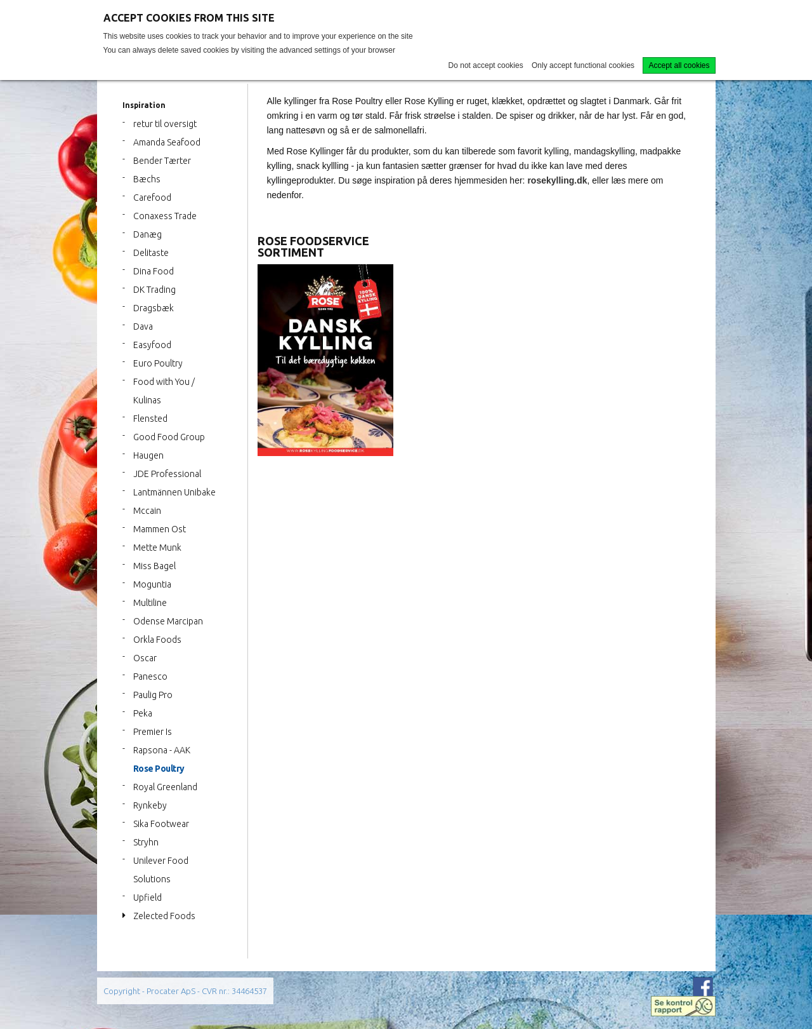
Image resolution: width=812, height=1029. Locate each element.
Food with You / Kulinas (164, 391)
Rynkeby (150, 805)
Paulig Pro (153, 695)
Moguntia (152, 584)
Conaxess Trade (165, 216)
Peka (142, 713)
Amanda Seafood (166, 142)
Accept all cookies (678, 65)
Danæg (147, 234)
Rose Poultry (159, 768)
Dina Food (153, 271)
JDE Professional (167, 474)
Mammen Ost (159, 529)
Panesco (150, 676)
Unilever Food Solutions (160, 870)
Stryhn (146, 842)
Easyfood (152, 345)
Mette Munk (157, 547)
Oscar (145, 658)
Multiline (150, 603)
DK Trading (154, 290)
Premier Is (152, 732)
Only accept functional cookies (583, 65)
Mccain (147, 511)
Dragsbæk (153, 308)
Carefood (152, 197)
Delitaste (151, 253)
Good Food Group (169, 437)
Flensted (150, 419)
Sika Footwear (161, 824)
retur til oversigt (165, 124)
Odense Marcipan (168, 621)
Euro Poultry (158, 363)
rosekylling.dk (557, 180)
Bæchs (146, 179)
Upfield (147, 897)
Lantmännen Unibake (174, 492)
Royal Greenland (165, 787)
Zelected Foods (164, 916)
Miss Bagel (154, 566)
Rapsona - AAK (161, 750)
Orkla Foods (157, 640)
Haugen (148, 455)
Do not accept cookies (486, 65)
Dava (143, 326)
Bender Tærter (162, 161)
